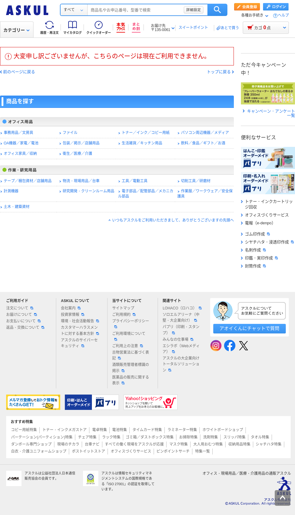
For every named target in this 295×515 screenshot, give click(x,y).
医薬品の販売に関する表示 (130, 380)
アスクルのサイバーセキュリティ (79, 343)
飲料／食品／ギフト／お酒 (203, 143)
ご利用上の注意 (127, 346)
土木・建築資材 (17, 207)
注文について (19, 308)
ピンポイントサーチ (173, 451)
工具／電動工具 (135, 181)
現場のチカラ (68, 444)
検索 (217, 10)
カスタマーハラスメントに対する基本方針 (80, 330)
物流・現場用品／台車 (81, 181)
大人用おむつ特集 (208, 444)
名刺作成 (253, 250)
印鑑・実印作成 (259, 258)
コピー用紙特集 (24, 430)
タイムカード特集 (147, 430)
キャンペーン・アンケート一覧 (269, 113)
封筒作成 (253, 266)
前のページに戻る (19, 72)
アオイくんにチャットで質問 (249, 328)
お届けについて (21, 315)
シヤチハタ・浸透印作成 (267, 242)
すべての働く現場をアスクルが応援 (134, 444)
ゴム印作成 (255, 234)
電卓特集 (99, 430)
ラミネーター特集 (182, 430)
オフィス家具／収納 (20, 153)
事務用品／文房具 (18, 133)
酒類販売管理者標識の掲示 (130, 368)
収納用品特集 (239, 444)
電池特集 (119, 430)
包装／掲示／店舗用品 (81, 143)
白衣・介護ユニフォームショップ (38, 451)
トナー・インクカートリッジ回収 (267, 204)
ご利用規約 (124, 315)
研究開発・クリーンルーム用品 (88, 191)
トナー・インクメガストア (64, 430)
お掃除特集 (188, 437)
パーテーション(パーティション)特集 (42, 437)
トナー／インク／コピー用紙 (146, 133)
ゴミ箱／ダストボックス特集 (150, 437)
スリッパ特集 (234, 437)
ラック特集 (111, 437)
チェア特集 (87, 437)
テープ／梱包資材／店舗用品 (28, 181)
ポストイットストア (88, 451)
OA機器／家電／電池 (21, 143)
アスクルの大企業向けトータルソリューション (181, 364)
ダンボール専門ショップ (31, 444)
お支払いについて (23, 321)
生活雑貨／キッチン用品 (142, 143)
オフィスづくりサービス (265, 215)
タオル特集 (260, 437)
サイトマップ (123, 308)
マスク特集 (178, 444)
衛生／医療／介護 (77, 153)
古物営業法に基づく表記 (130, 355)
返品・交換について (25, 327)
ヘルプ (283, 16)
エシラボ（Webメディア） (181, 349)
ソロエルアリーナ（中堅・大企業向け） (181, 318)
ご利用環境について (128, 336)
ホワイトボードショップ (223, 430)
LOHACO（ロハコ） (182, 308)
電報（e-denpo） (258, 223)
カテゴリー (16, 30)
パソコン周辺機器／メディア (205, 133)
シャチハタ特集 (268, 444)
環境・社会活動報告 (80, 321)
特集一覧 (202, 451)
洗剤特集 (210, 437)
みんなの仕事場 (178, 339)
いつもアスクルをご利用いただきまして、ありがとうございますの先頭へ (173, 220)
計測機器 (11, 191)
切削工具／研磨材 (195, 181)
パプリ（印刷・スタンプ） (181, 330)
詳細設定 (193, 10)
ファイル (70, 133)
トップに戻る (219, 72)
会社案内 (71, 308)
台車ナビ (92, 444)
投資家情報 (72, 315)
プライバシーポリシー (130, 323)
